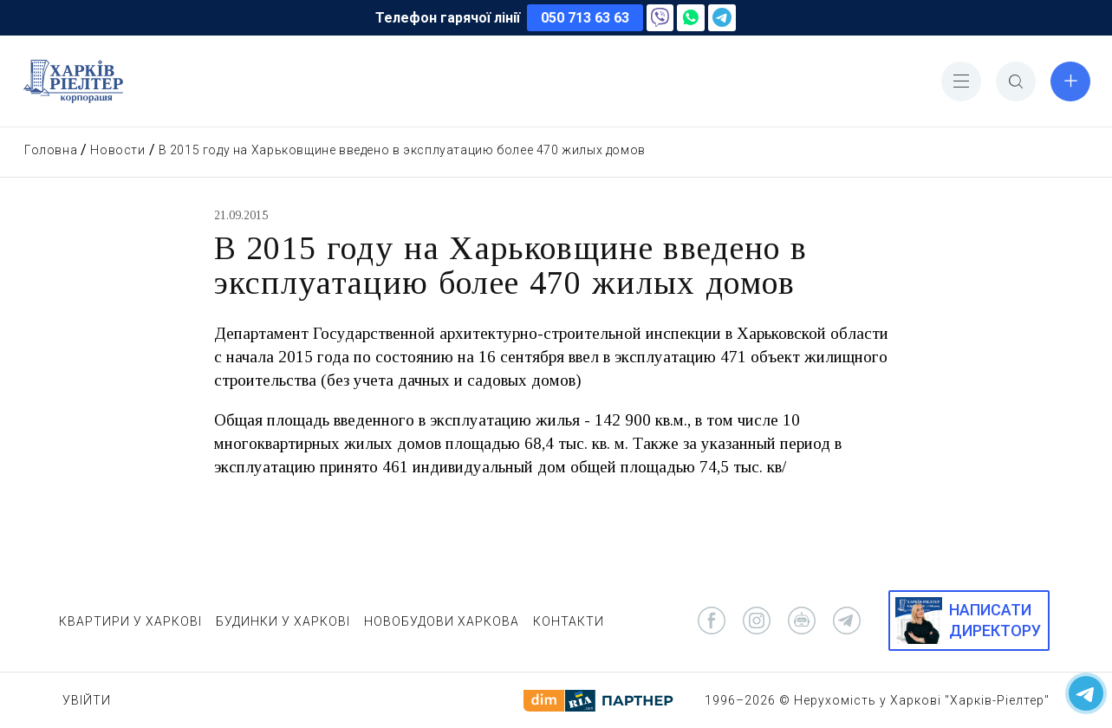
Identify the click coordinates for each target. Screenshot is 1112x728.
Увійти (86, 700)
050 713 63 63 (585, 18)
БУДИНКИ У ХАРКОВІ (283, 621)
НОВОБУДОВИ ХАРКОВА (441, 621)
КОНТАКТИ (568, 621)
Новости (117, 150)
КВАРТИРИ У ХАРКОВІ (130, 621)
